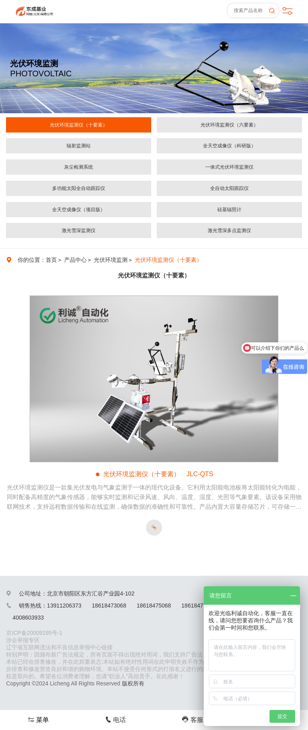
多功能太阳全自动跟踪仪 (78, 188)
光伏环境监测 (111, 260)
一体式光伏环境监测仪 (229, 167)
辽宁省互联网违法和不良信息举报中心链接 (59, 647)
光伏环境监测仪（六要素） (229, 125)
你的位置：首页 (37, 260)
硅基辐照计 (229, 209)
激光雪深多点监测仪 (229, 230)
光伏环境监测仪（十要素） (78, 125)
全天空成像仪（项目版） (78, 209)
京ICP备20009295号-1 (34, 633)
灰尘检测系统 (78, 167)
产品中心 (75, 260)
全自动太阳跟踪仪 (229, 188)
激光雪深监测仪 (78, 230)
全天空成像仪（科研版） (229, 146)
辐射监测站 (79, 146)
